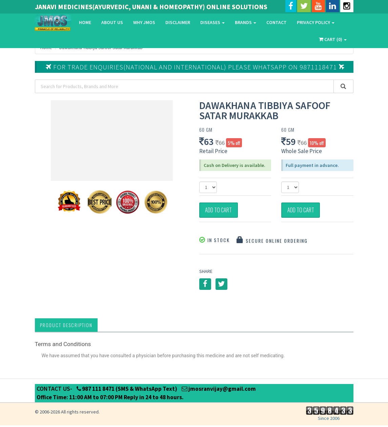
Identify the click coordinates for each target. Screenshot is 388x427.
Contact (276, 22)
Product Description (66, 326)
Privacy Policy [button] (315, 22)
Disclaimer (177, 22)
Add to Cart (222, 211)
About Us (112, 22)
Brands (245, 22)
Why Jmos (144, 22)
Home (85, 22)
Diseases (212, 22)
